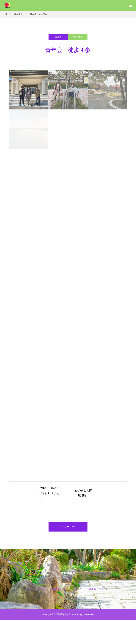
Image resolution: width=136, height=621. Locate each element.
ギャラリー (68, 527)
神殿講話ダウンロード (61, 590)
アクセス (103, 590)
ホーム (31, 590)
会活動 (92, 590)
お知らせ (42, 590)
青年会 (58, 37)
